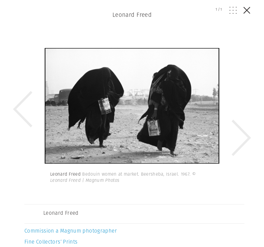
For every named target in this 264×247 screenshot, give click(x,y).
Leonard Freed (132, 15)
